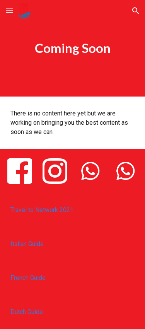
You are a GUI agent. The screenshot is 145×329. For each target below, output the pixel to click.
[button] (9, 10)
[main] (72, 48)
